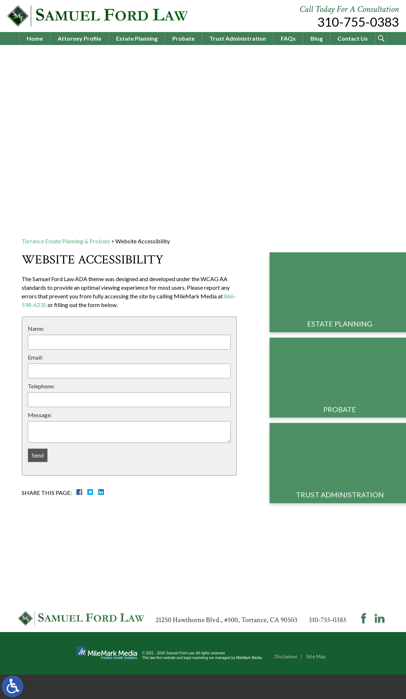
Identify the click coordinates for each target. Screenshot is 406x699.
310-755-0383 (358, 21)
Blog (316, 38)
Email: (35, 357)
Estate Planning (137, 38)
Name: (36, 328)
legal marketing (196, 682)
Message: (40, 414)
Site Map (316, 681)
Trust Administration (237, 38)
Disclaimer (285, 681)
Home (35, 38)
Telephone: (41, 386)
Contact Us (352, 38)
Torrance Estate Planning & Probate (66, 241)
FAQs (288, 38)
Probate (183, 38)
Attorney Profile (79, 38)
